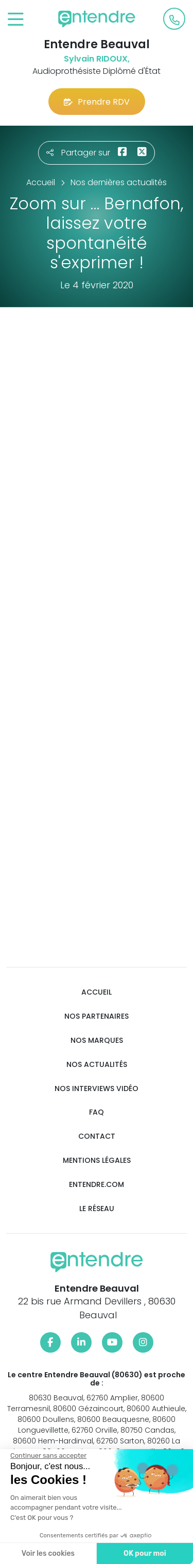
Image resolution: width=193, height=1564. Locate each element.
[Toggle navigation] (16, 20)
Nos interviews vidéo (96, 1088)
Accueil (96, 992)
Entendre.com (96, 1184)
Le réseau (96, 1208)
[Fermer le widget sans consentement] (48, 1456)
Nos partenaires (96, 1016)
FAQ (96, 1112)
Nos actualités (96, 1064)
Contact (96, 1136)
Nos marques (97, 1040)
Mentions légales (97, 1160)
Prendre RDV (97, 102)
